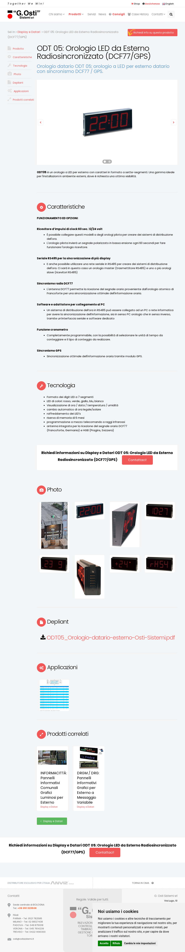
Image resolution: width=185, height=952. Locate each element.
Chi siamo (57, 14)
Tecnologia (17, 65)
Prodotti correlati (19, 99)
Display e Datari (51, 821)
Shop (135, 3)
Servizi (92, 14)
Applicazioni (18, 91)
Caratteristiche (19, 57)
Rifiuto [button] (116, 943)
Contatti (159, 14)
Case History (138, 14)
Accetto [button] (104, 943)
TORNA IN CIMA (143, 883)
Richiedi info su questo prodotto (154, 32)
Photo (14, 74)
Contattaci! (137, 460)
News (102, 14)
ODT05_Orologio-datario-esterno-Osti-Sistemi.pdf (111, 637)
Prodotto (16, 48)
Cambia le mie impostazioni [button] (140, 943)
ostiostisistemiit (23, 939)
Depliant (15, 82)
